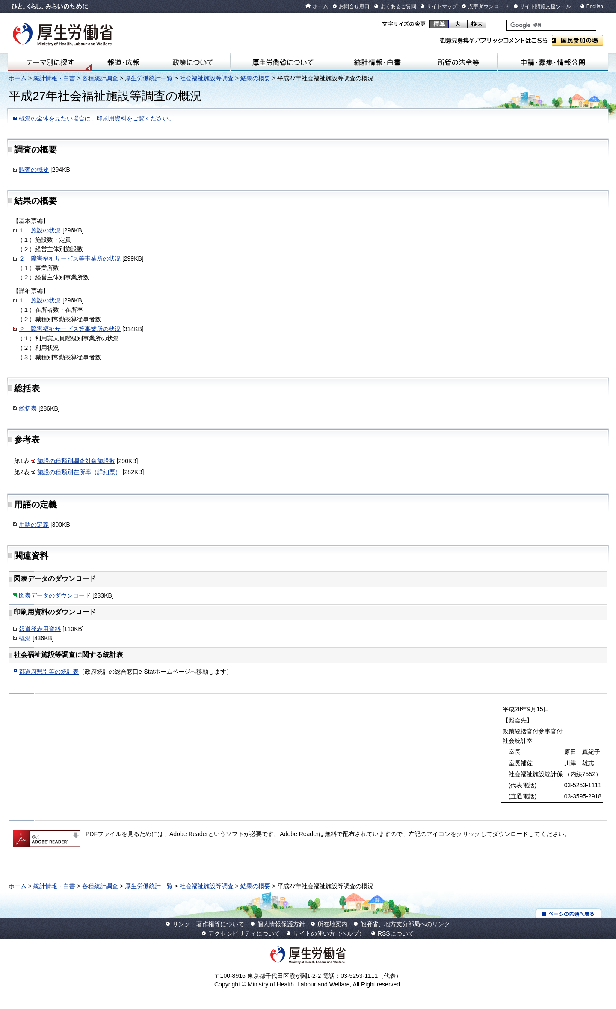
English (594, 6)
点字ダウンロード (488, 6)
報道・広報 (123, 62)
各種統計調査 (100, 78)
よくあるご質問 (398, 6)
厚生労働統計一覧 (149, 78)
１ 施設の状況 (40, 230)
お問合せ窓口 (354, 6)
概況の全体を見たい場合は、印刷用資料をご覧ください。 (97, 118)
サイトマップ (441, 6)
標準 (439, 24)
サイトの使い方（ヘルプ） (329, 933)
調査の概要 (34, 169)
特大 (477, 24)
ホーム (320, 6)
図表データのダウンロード (55, 595)
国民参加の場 (577, 40)
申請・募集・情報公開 (553, 62)
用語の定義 (34, 524)
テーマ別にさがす (50, 62)
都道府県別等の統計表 (49, 671)
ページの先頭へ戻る (568, 913)
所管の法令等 (458, 62)
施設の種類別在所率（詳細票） (79, 472)
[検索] (551, 25)
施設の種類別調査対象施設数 (76, 461)
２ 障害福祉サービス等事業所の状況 (70, 258)
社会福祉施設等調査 (207, 78)
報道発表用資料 (40, 628)
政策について (192, 62)
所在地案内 (332, 924)
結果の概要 (255, 78)
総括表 (28, 408)
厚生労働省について (283, 62)
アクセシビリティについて (244, 933)
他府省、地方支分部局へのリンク (405, 924)
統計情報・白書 (377, 62)
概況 (25, 638)
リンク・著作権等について (208, 924)
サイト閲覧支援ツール (545, 6)
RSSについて (396, 933)
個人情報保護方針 (281, 924)
